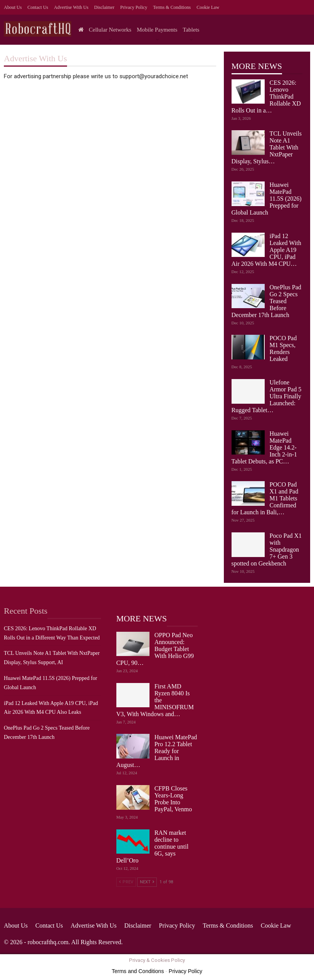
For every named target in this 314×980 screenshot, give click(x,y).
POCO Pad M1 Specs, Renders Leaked (283, 348)
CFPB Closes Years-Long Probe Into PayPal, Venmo (173, 798)
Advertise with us (71, 7)
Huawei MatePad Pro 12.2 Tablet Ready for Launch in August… (156, 751)
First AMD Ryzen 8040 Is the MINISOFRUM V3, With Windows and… (155, 700)
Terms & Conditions (172, 7)
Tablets (191, 30)
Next (147, 881)
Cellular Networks (110, 30)
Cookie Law (207, 7)
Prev (126, 881)
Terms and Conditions (138, 971)
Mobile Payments (157, 30)
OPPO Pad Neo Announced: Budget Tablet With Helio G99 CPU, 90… (155, 649)
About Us (13, 7)
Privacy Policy (133, 7)
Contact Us (37, 7)
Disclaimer (104, 7)
